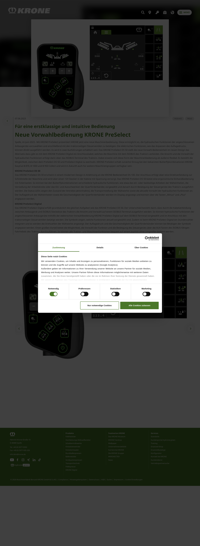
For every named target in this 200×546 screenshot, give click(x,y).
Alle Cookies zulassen (139, 305)
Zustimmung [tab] (58, 247)
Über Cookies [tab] (141, 247)
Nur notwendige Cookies (99, 305)
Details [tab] (100, 247)
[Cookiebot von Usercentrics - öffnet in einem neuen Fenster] (147, 238)
